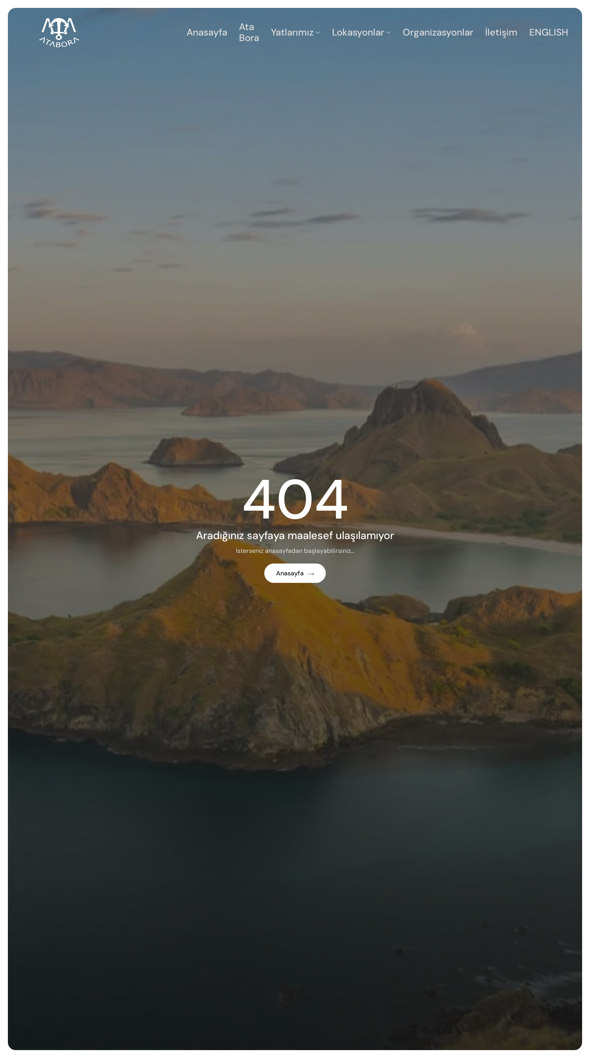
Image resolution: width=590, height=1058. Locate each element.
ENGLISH (548, 32)
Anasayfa (207, 32)
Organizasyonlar (438, 32)
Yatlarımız (295, 32)
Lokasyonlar (361, 32)
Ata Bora (249, 32)
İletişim (501, 32)
